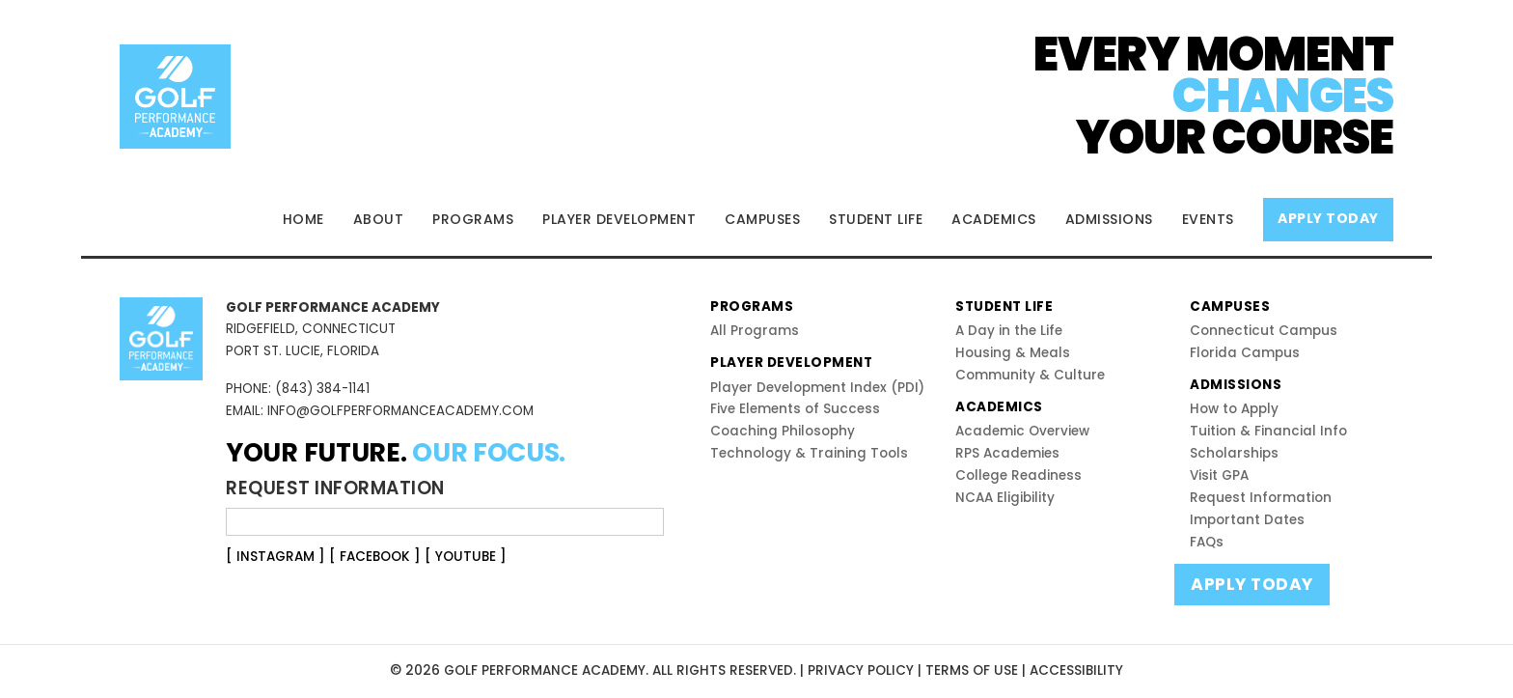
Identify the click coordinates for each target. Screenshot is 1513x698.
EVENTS (1208, 219)
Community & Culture (1030, 375)
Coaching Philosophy (782, 431)
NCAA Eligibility (1005, 498)
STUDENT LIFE (875, 219)
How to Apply (1234, 409)
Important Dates (1247, 520)
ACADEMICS (993, 219)
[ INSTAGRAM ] (275, 556)
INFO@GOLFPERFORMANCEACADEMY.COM (400, 411)
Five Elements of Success (795, 409)
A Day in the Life (1008, 330)
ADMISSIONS (1109, 219)
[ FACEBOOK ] (375, 556)
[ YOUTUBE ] (466, 556)
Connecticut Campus (1263, 330)
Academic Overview (1022, 431)
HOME (303, 219)
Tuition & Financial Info (1268, 431)
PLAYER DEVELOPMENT (619, 219)
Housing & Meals (1012, 353)
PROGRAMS (472, 219)
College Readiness (1018, 475)
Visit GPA (1219, 475)
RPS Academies (1007, 453)
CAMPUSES (762, 219)
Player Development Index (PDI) (817, 387)
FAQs (1207, 542)
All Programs (754, 330)
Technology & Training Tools (809, 453)
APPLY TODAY (1328, 218)
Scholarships (1234, 453)
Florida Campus (1245, 353)
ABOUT (378, 219)
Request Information (1261, 498)
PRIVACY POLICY (861, 670)
